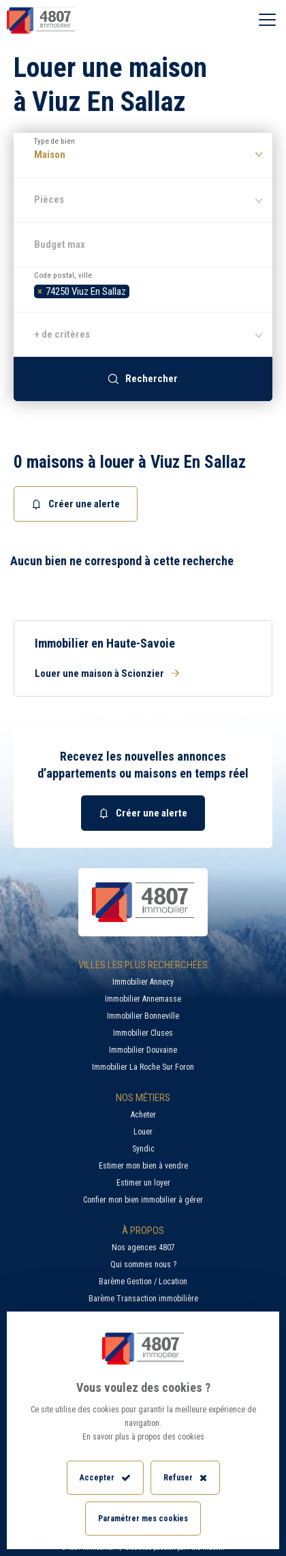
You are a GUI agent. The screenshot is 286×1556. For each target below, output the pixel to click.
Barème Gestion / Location (143, 1281)
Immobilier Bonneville (143, 1016)
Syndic (143, 1149)
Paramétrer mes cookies (143, 1518)
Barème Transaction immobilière (143, 1298)
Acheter (143, 1115)
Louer (143, 1132)
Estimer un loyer (143, 1183)
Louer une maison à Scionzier (107, 673)
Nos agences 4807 (143, 1247)
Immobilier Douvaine (143, 1050)
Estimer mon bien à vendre (143, 1166)
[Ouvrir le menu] (267, 20)
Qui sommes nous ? (143, 1264)
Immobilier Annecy (143, 982)
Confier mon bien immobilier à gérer (143, 1200)
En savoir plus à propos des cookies (143, 1437)
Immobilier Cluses (143, 1033)
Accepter (105, 1478)
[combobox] (143, 289)
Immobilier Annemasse (143, 999)
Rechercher (143, 378)
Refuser (185, 1478)
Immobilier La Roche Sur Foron (143, 1067)
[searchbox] (136, 290)
